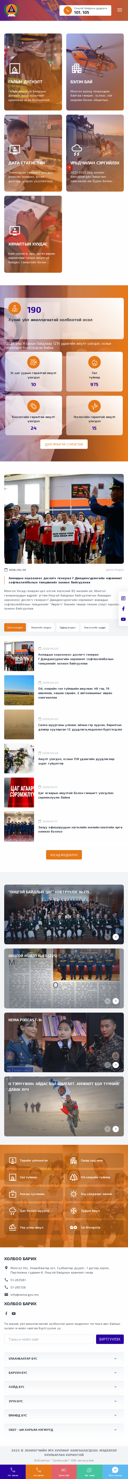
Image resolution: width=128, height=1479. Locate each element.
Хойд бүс (16, 1386)
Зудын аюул (90, 1210)
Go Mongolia (91, 1227)
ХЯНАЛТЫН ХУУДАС (28, 243)
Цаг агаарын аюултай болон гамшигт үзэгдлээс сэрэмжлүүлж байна (76, 795)
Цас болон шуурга (34, 1210)
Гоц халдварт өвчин (96, 1194)
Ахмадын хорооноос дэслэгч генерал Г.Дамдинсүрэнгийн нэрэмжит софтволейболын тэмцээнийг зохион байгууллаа (75, 658)
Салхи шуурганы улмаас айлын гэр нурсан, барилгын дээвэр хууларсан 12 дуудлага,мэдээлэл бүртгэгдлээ (80, 727)
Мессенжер (115, 1475)
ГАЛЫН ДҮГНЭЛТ (25, 81)
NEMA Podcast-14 (25, 1020)
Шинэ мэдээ (115, 569)
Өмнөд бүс (18, 1415)
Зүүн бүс (16, 1401)
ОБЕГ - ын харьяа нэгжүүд (31, 1429)
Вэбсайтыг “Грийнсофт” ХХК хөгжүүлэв (64, 1460)
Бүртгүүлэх (109, 1339)
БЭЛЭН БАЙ (81, 81)
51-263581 (15, 1280)
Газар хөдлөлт (92, 1160)
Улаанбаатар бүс (23, 1358)
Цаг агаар (89, 1475)
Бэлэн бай (64, 1475)
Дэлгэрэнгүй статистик (64, 444)
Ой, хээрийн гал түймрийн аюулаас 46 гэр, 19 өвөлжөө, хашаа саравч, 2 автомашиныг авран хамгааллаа (75, 693)
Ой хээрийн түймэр (95, 1177)
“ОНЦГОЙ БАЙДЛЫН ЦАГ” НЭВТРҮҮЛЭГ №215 (48, 892)
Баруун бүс (18, 1372)
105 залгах (38, 1475)
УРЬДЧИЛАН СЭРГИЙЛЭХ (95, 162)
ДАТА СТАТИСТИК (26, 162)
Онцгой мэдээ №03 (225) (32, 955)
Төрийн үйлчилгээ (34, 1160)
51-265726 (15, 1287)
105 (85, 12)
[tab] (15, 627)
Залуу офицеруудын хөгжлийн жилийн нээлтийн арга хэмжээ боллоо (80, 829)
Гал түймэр (28, 1177)
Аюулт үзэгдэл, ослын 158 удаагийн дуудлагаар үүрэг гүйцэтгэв (76, 761)
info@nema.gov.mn (21, 1294)
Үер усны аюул (31, 1227)
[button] (116, 937)
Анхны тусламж (32, 1194)
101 (77, 12)
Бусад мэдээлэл (64, 855)
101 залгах (13, 1475)
